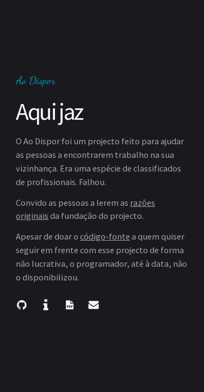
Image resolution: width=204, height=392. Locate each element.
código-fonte (105, 236)
